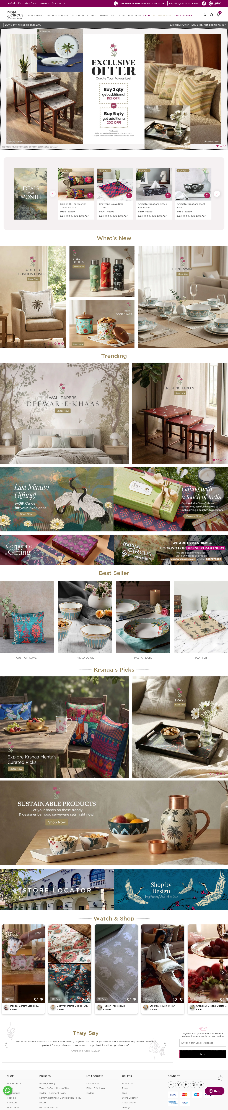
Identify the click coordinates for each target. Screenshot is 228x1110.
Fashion (11, 1097)
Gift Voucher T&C (49, 1107)
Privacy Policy (47, 1083)
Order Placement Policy (52, 1093)
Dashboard (92, 1083)
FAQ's (42, 1102)
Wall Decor (13, 1107)
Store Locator (130, 1097)
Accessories (13, 1093)
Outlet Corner (183, 15)
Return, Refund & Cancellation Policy (60, 1097)
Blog (124, 1093)
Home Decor (14, 1083)
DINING (65, 16)
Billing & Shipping (96, 1088)
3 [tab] (225, 146)
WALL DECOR (118, 16)
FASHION (75, 16)
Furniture (12, 1102)
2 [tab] (221, 146)
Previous (53, 194)
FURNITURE (103, 16)
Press (125, 1088)
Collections (134, 16)
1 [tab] (217, 146)
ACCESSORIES (89, 16)
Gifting (147, 15)
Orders (90, 1093)
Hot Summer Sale (163, 15)
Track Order (129, 1102)
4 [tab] (59, 343)
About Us (127, 1083)
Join (202, 1054)
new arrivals (36, 16)
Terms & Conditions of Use (54, 1088)
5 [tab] (62, 343)
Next (217, 194)
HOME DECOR (52, 16)
